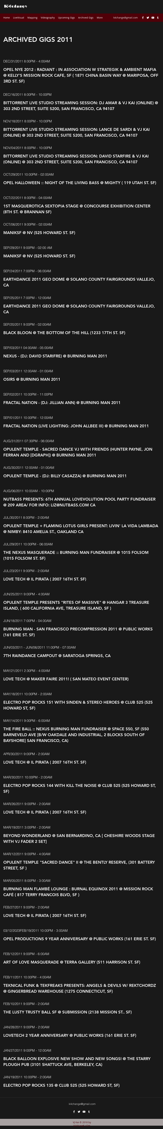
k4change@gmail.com (125, 17)
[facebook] (143, 17)
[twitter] (148, 17)
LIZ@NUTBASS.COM (70, 505)
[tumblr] (158, 17)
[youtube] (153, 17)
